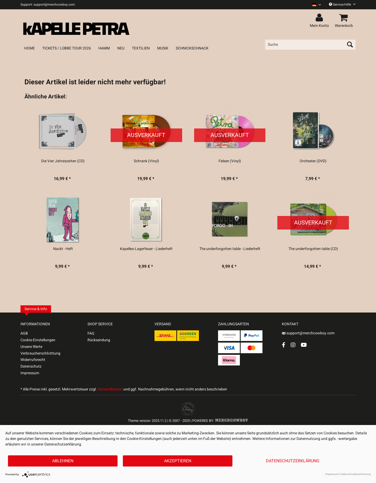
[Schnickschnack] (192, 48)
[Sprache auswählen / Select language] (316, 4)
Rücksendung (98, 340)
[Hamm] (104, 48)
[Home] (29, 48)
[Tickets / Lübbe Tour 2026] (67, 48)
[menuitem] (314, 4)
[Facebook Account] (283, 345)
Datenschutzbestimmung (355, 474)
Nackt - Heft (63, 249)
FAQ (90, 333)
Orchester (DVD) (313, 161)
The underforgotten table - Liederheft (229, 249)
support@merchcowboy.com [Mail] (308, 333)
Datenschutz (30, 366)
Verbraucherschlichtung (40, 353)
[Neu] (121, 48)
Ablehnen (62, 461)
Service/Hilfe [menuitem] (342, 4)
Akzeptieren (177, 461)
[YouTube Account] (304, 345)
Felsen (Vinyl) (230, 161)
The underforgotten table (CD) (313, 249)
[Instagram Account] (293, 345)
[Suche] (310, 44)
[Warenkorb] (345, 18)
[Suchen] (350, 44)
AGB (24, 333)
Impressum (29, 373)
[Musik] (162, 48)
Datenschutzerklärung (292, 461)
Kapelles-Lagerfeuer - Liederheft (146, 249)
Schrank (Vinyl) (146, 161)
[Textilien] (140, 48)
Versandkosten (110, 389)
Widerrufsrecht (32, 360)
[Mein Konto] (320, 18)
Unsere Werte (31, 346)
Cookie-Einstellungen (37, 340)
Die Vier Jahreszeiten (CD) (63, 161)
